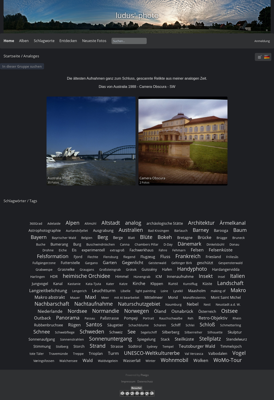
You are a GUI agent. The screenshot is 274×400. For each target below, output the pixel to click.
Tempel (168, 346)
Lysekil (178, 291)
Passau (90, 318)
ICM (159, 276)
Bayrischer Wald (64, 238)
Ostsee (229, 310)
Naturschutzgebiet (139, 304)
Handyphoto (192, 268)
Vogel (239, 352)
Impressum (128, 381)
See (132, 331)
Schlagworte (44, 40)
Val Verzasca (194, 354)
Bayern (39, 237)
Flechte (92, 257)
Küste (207, 283)
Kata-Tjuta (93, 284)
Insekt (206, 276)
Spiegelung (146, 339)
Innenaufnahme (180, 276)
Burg (77, 244)
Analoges (31, 56)
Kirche (139, 283)
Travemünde (58, 354)
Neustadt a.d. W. (228, 304)
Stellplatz (210, 338)
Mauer (75, 297)
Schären (160, 325)
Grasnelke (66, 269)
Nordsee (77, 311)
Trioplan (96, 353)
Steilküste (184, 339)
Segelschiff (149, 332)
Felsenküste (221, 250)
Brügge (222, 238)
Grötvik (131, 269)
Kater (110, 284)
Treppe (78, 354)
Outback (42, 318)
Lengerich (79, 291)
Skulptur (235, 332)
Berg (102, 237)
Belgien (86, 238)
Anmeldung (262, 41)
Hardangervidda (225, 269)
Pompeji (131, 318)
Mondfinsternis (194, 297)
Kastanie (74, 284)
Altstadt (110, 222)
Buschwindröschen (100, 244)
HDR (54, 276)
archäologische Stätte (164, 223)
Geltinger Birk (181, 263)
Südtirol (135, 346)
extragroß (117, 250)
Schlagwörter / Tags (20, 200)
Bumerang (59, 244)
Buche (40, 244)
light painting (146, 291)
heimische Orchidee (86, 275)
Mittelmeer (153, 297)
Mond (173, 297)
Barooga (221, 230)
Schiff (176, 325)
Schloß (207, 324)
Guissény (149, 269)
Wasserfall (131, 360)
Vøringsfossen (43, 361)
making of (218, 291)
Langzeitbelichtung (48, 290)
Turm (113, 353)
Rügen (74, 324)
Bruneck (238, 238)
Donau (234, 244)
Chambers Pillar (146, 244)
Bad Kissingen (158, 230)
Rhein (237, 318)
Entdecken (68, 40)
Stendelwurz (236, 339)
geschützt (205, 262)
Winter (151, 361)
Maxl (90, 297)
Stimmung (42, 346)
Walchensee (68, 361)
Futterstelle (70, 262)
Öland (160, 311)
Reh (190, 318)
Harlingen (37, 277)
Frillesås (232, 257)
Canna (125, 244)
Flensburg (110, 257)
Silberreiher (193, 332)
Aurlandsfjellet (77, 230)
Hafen (167, 269)
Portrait (148, 318)
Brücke (204, 237)
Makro (238, 290)
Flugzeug (147, 256)
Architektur (201, 222)
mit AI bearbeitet (126, 297)
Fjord (78, 256)
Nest (207, 304)
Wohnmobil (174, 360)
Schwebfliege (65, 332)
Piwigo (145, 375)
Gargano (91, 263)
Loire (164, 291)
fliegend (129, 257)
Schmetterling (230, 325)
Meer (105, 297)
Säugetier (115, 325)
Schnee (41, 331)
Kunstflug (190, 284)
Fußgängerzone (44, 263)
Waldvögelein (108, 361)
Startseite (12, 56)
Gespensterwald (230, 263)
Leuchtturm (104, 290)
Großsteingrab (110, 269)
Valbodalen (217, 353)
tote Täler (37, 354)
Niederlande (50, 311)
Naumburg (173, 304)
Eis (74, 250)
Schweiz (115, 332)
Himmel (121, 276)
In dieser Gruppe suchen (22, 66)
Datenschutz (145, 381)
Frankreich (188, 256)
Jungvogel (40, 283)
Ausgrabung (103, 230)
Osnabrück (182, 311)
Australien (131, 229)
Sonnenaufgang (41, 339)
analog (133, 222)
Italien (237, 275)
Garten (110, 262)
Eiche (63, 250)
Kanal (58, 283)
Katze (123, 284)
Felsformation (53, 256)
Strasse (117, 346)
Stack (165, 339)
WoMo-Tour (227, 360)
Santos (94, 324)
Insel (221, 277)
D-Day (168, 244)
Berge (118, 237)
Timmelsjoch (231, 346)
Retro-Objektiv (213, 318)
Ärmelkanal (233, 223)
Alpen (72, 222)
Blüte (146, 236)
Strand (98, 345)
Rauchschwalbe (171, 318)
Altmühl (90, 223)
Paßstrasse (109, 318)
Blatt (131, 238)
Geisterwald (157, 263)
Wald (88, 360)
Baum (240, 230)
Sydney (152, 346)
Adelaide (54, 223)
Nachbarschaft (52, 303)
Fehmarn (179, 250)
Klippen (156, 283)
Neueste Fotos (94, 40)
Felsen (197, 250)
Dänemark (189, 243)
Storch (79, 346)
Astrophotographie (44, 230)
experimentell (93, 250)
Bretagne (185, 237)
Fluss (165, 256)
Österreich (207, 311)
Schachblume (138, 325)
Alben (24, 40)
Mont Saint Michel (226, 297)
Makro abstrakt (50, 297)
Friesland (213, 256)
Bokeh (165, 237)
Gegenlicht (132, 262)
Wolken (200, 360)
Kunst (173, 283)
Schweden (92, 331)
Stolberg (62, 346)
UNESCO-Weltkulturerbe (152, 353)
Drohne (48, 250)
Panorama (67, 317)
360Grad (36, 223)
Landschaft (230, 283)
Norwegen (136, 310)
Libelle (125, 291)
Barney (201, 230)
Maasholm (197, 290)
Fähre (163, 250)
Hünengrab (142, 277)
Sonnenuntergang (110, 338)
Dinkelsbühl (215, 244)
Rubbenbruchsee (48, 325)
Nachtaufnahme (93, 303)
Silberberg (170, 332)
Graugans (87, 269)
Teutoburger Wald (197, 346)
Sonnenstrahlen (72, 339)
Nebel (193, 304)
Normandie (105, 310)
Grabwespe (44, 269)
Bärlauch (181, 230)
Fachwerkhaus (142, 250)
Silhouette (215, 332)
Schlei (190, 325)
